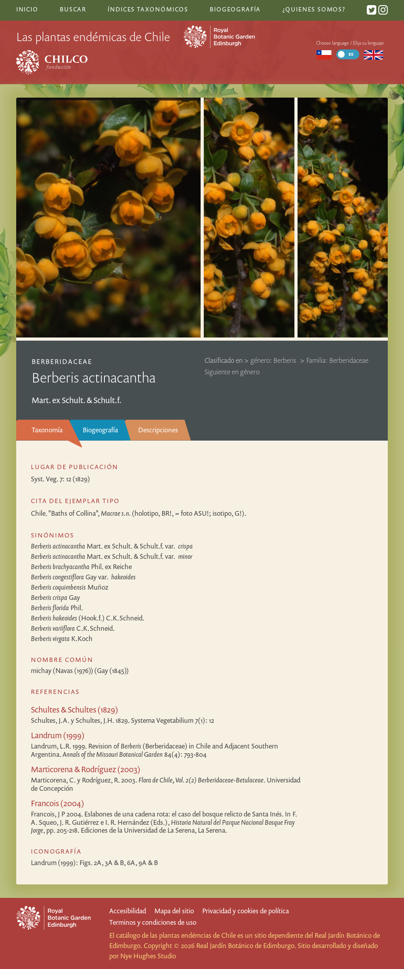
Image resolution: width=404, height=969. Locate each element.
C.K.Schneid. (73, 628)
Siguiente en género (232, 371)
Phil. (57, 607)
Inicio (27, 9)
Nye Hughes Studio (148, 955)
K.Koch (62, 638)
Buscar (73, 9)
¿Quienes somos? (314, 9)
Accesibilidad (127, 910)
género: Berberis (274, 360)
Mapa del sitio (174, 910)
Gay (83, 576)
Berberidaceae (62, 361)
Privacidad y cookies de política (245, 910)
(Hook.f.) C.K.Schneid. (87, 617)
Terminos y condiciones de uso (152, 922)
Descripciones (158, 429)
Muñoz (69, 587)
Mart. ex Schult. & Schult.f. (112, 545)
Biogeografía (100, 429)
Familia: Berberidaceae (337, 360)
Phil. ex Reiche (81, 566)
